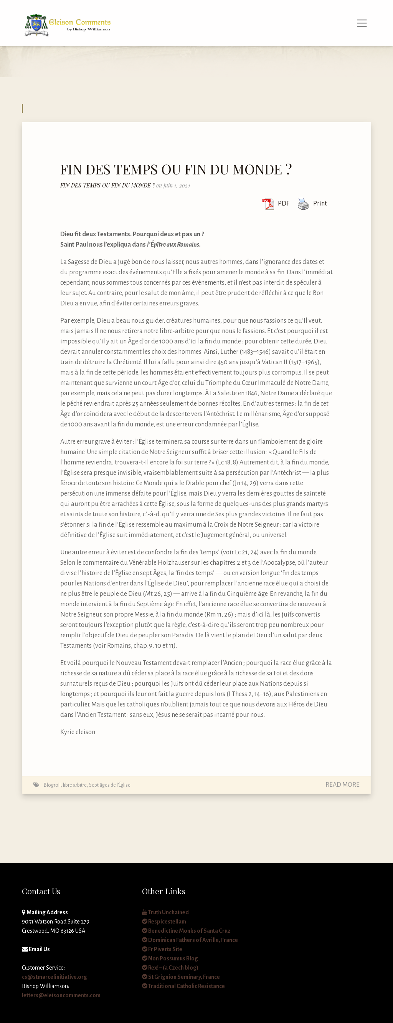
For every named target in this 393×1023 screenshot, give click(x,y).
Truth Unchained (165, 912)
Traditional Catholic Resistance (183, 986)
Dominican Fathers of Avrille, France (190, 940)
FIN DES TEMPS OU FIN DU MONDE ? (176, 168)
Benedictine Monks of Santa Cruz (186, 931)
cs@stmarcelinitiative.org (54, 977)
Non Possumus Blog (170, 958)
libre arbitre (75, 785)
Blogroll (52, 785)
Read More (342, 784)
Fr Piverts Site (162, 949)
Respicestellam (164, 922)
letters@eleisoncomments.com (61, 995)
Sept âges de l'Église (109, 785)
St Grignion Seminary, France (181, 977)
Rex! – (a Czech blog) (170, 968)
